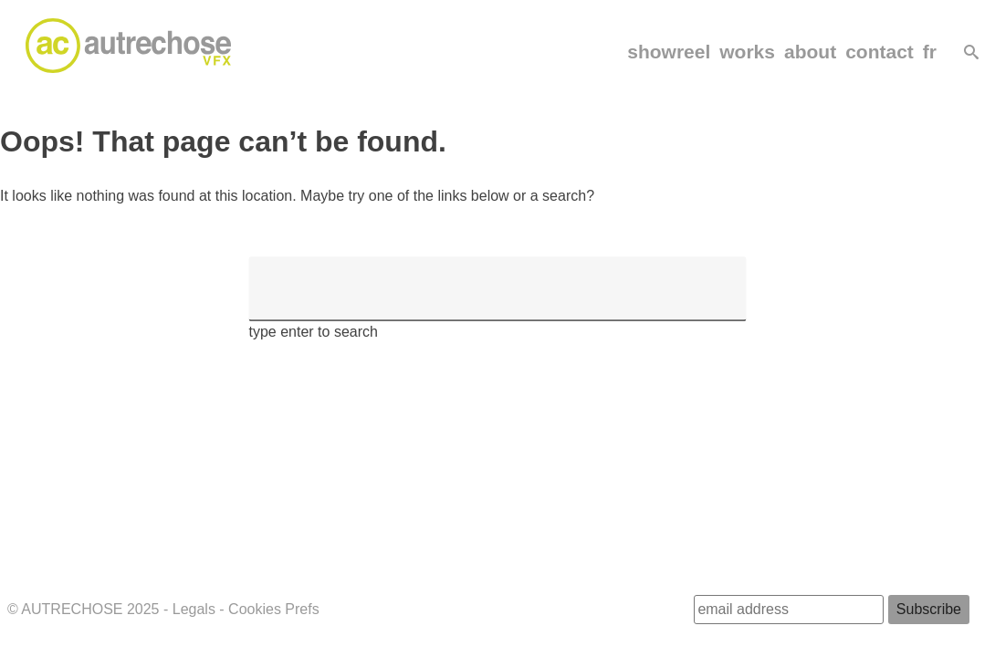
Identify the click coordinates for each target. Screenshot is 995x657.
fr (930, 51)
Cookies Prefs (273, 609)
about (810, 51)
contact (879, 51)
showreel (668, 51)
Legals (194, 609)
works (747, 51)
